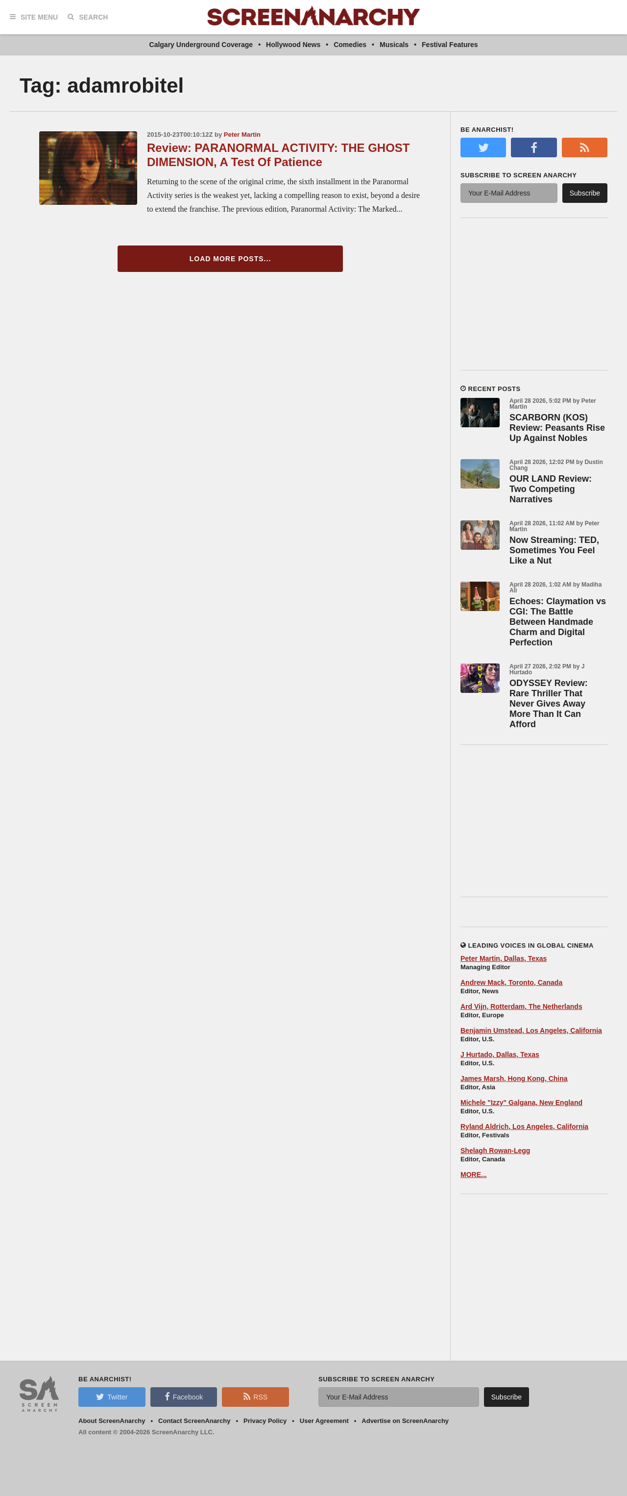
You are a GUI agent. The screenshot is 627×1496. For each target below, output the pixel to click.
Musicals (394, 45)
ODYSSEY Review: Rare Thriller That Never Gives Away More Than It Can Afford (548, 703)
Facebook (184, 1396)
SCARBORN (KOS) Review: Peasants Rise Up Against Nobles (557, 428)
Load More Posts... (230, 259)
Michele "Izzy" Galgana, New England (521, 1102)
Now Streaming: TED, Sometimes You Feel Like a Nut (554, 550)
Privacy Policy (265, 1420)
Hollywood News (293, 45)
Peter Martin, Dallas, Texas (503, 958)
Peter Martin (242, 134)
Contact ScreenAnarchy (194, 1420)
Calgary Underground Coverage (201, 45)
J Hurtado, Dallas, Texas (499, 1054)
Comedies (350, 45)
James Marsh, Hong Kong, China (514, 1078)
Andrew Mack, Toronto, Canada (511, 982)
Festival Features (450, 45)
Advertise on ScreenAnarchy (405, 1420)
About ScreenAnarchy (111, 1420)
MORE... (473, 1174)
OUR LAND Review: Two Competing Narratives (550, 489)
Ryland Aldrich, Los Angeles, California (524, 1126)
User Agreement (324, 1420)
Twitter (111, 1396)
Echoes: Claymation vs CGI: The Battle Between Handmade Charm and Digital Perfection (557, 621)
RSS (255, 1396)
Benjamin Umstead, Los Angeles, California (531, 1030)
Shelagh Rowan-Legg (495, 1150)
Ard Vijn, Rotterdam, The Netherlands (521, 1006)
